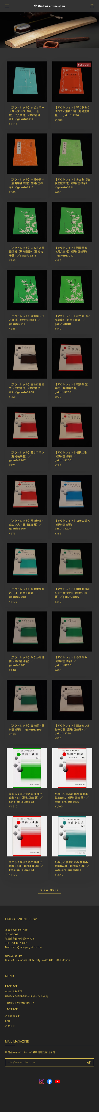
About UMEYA (13, 991)
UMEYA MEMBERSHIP (20, 1003)
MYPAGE (12, 1009)
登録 (89, 1063)
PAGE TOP (11, 986)
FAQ (7, 1020)
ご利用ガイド (12, 1016)
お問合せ (10, 1026)
